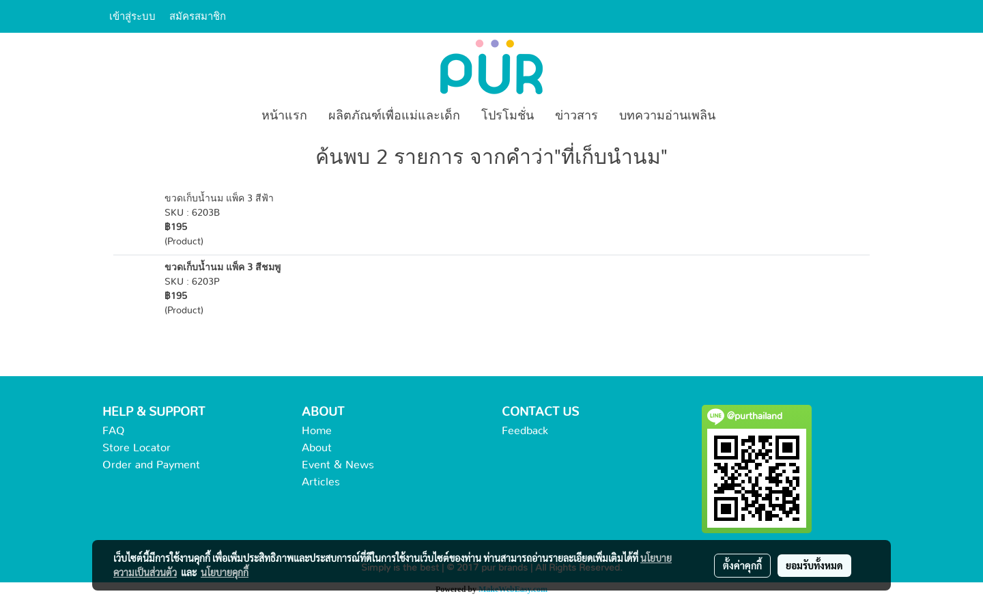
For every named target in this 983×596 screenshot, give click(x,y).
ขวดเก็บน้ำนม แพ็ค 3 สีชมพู (223, 267)
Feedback (525, 430)
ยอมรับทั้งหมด (814, 565)
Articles (321, 482)
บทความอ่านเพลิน (667, 116)
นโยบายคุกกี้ (224, 572)
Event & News (338, 464)
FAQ (113, 430)
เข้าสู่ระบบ (132, 16)
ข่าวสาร (576, 116)
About (317, 447)
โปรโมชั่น (507, 116)
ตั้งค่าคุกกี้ (742, 565)
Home (317, 430)
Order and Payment (151, 464)
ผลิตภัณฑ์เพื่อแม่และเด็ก (394, 116)
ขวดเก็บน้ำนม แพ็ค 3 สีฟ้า (219, 198)
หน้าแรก (284, 116)
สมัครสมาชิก (197, 16)
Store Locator (136, 447)
